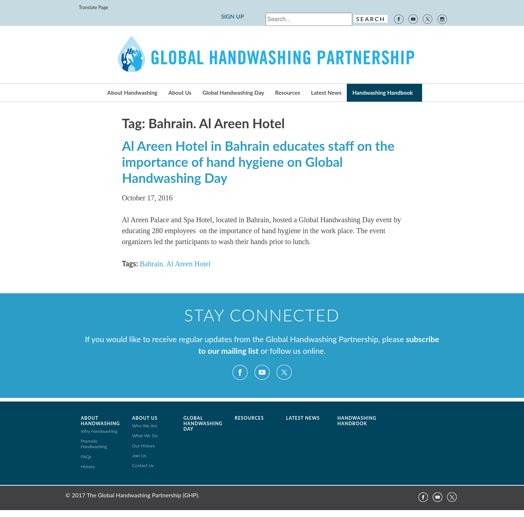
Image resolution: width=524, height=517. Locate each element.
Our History (143, 446)
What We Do (145, 435)
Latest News (326, 92)
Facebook (398, 18)
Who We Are (144, 425)
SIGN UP (232, 16)
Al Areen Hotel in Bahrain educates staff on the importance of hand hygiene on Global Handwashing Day (258, 162)
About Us (179, 92)
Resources (287, 92)
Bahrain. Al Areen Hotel (175, 264)
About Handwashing (132, 92)
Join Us (139, 455)
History (88, 466)
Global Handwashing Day (233, 92)
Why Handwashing (99, 431)
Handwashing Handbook (382, 92)
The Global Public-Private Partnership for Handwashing (262, 54)
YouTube (413, 18)
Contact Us (143, 465)
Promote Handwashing (94, 443)
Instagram (442, 18)
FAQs (86, 456)
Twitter (427, 18)
